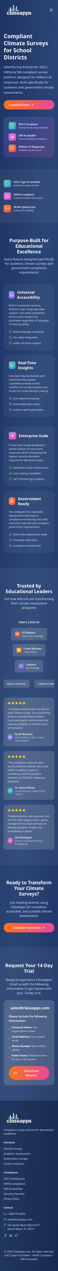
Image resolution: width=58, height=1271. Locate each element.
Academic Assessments (17, 1153)
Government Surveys (16, 1158)
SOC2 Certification (14, 1178)
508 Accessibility (13, 1188)
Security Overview (14, 1194)
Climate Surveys (13, 1148)
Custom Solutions (14, 1163)
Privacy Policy (11, 1199)
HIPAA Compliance (14, 1183)
